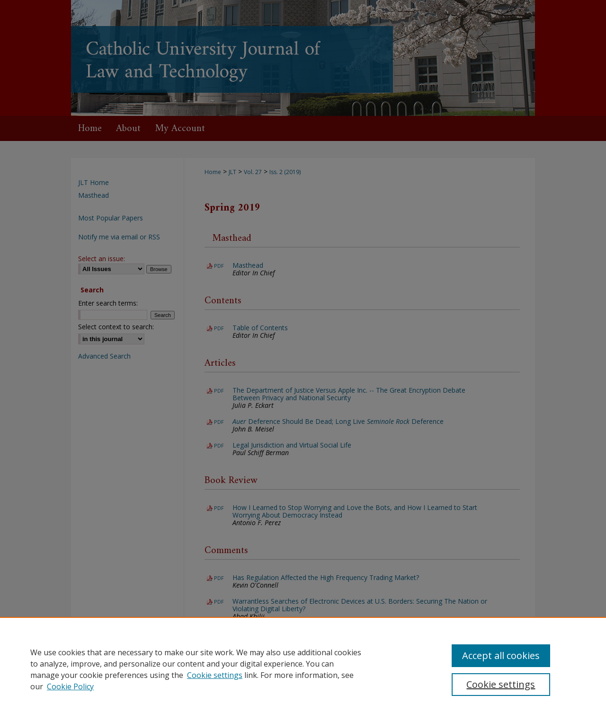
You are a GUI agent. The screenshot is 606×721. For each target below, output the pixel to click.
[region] (303, 669)
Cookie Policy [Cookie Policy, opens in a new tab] (70, 686)
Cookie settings (214, 675)
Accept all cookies (501, 655)
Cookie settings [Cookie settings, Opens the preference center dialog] (500, 684)
